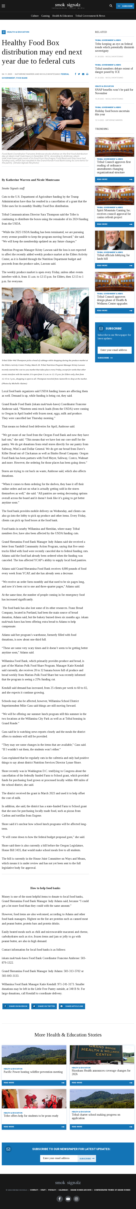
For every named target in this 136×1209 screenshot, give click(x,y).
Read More (102, 179)
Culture (35, 15)
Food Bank (21, 78)
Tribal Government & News (90, 15)
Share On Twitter (46, 1006)
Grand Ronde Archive (80, 1190)
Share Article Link (74, 1006)
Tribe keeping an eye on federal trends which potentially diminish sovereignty (114, 47)
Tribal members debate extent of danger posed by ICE (114, 70)
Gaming (45, 15)
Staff (43, 1190)
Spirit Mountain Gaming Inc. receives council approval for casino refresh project (114, 214)
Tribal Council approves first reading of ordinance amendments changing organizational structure (114, 167)
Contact (34, 1190)
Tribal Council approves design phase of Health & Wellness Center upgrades (112, 300)
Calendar (63, 1190)
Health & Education (62, 15)
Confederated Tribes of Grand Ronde (112, 1190)
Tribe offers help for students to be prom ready (31, 1115)
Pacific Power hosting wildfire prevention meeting (33, 1071)
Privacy (52, 1190)
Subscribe (124, 6)
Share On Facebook (18, 1006)
